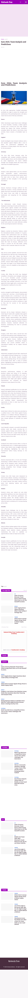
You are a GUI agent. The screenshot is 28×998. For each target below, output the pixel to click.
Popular (4, 655)
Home (2, 39)
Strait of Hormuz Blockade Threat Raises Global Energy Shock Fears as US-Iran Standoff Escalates (20, 598)
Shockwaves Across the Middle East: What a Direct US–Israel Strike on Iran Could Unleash (20, 921)
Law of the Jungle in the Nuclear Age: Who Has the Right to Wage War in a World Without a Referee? (20, 852)
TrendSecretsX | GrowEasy (18, 650)
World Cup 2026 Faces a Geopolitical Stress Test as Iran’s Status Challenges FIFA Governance (13, 711)
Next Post (24, 627)
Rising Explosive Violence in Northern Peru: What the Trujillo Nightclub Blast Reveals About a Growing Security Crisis (13, 702)
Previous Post (5, 627)
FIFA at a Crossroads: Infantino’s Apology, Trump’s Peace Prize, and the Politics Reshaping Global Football (20, 768)
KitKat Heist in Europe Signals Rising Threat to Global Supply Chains (20, 621)
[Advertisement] (14, 20)
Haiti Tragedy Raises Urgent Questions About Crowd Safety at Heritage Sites (20, 610)
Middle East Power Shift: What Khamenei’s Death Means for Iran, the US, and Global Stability (20, 840)
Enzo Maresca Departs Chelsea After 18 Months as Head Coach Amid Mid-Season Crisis (20, 782)
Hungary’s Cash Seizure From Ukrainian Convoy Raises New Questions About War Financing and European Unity (14, 693)
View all (25, 590)
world (6, 39)
